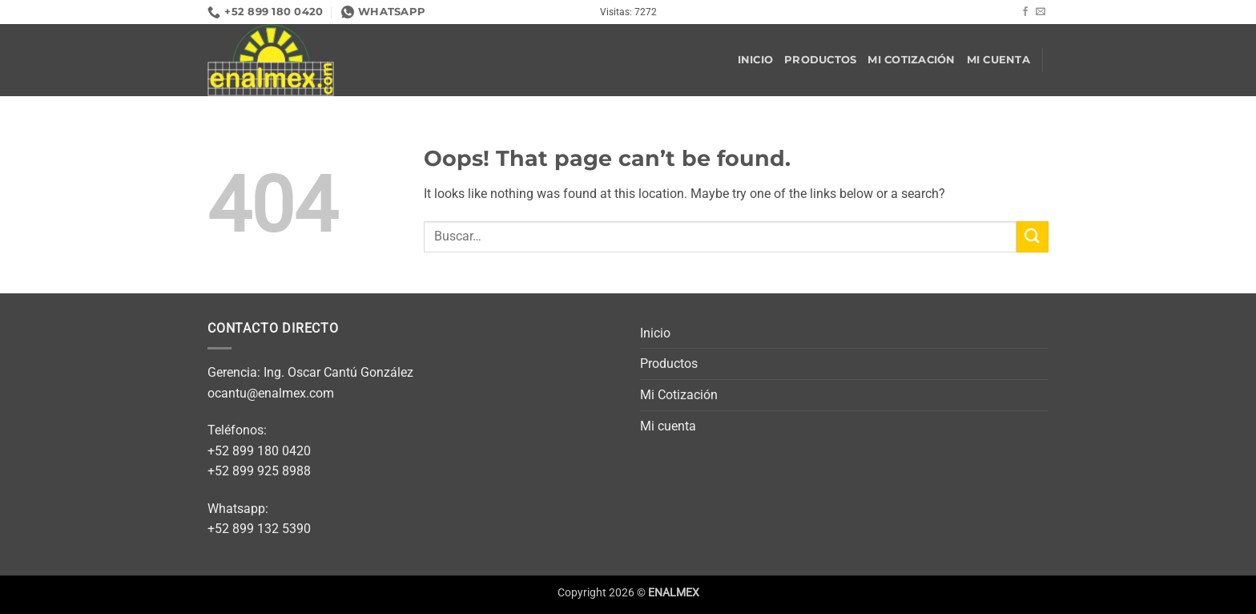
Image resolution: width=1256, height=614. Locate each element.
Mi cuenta (998, 60)
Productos (820, 60)
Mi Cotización (911, 60)
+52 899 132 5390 (259, 528)
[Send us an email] (1040, 12)
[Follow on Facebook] (1025, 12)
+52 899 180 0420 (259, 450)
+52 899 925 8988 (259, 471)
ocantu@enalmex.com (270, 393)
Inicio (756, 60)
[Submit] (1032, 236)
